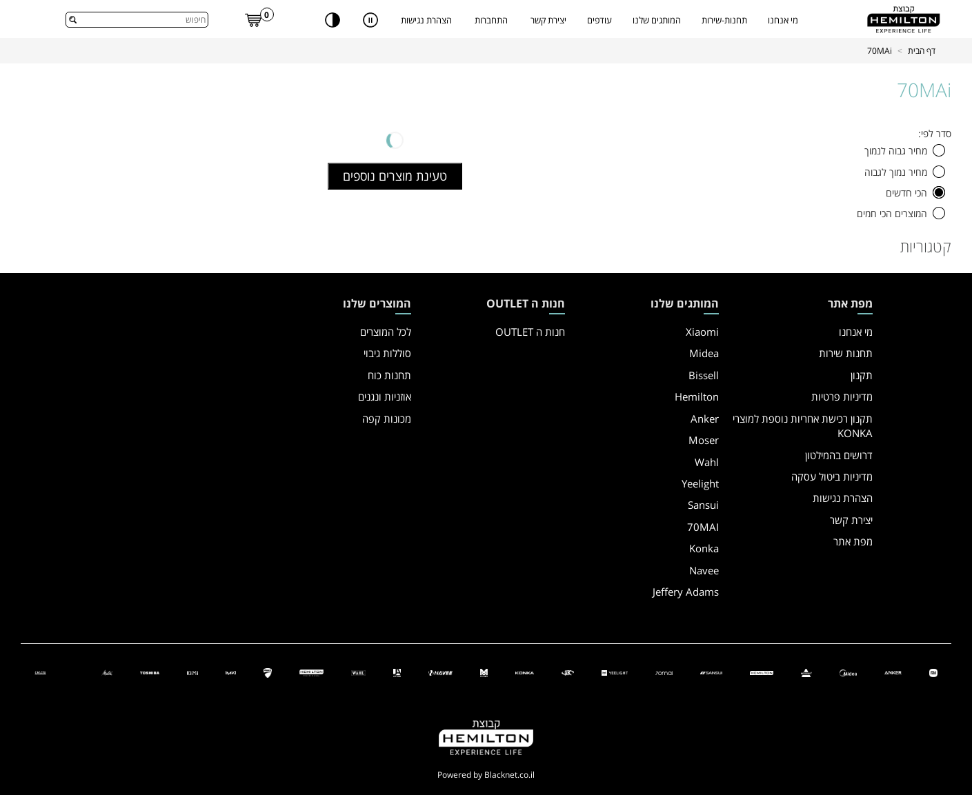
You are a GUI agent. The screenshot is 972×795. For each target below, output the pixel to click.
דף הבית (921, 51)
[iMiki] (231, 672)
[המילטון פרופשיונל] (311, 672)
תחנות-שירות (724, 20)
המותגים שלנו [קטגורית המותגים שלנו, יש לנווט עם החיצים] (657, 20)
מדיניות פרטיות (842, 396)
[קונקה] (525, 672)
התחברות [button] (491, 20)
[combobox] (137, 20)
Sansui (703, 505)
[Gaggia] (40, 672)
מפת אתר (853, 541)
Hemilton (697, 396)
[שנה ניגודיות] (332, 20)
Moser (703, 440)
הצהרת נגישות (426, 20)
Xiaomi (702, 332)
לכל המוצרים (385, 332)
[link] (254, 20)
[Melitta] (107, 672)
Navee (704, 570)
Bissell (703, 375)
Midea (704, 353)
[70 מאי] (664, 672)
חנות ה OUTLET (530, 332)
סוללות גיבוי (387, 353)
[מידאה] (848, 672)
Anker (705, 418)
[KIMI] (192, 672)
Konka (704, 548)
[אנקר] (893, 672)
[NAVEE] (440, 672)
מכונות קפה (386, 418)
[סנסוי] (710, 672)
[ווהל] (358, 672)
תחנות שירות (846, 353)
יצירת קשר (548, 20)
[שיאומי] (933, 672)
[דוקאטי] (268, 672)
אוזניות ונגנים (384, 396)
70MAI (703, 527)
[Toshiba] (149, 672)
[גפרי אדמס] (396, 672)
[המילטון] (761, 672)
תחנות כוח (389, 375)
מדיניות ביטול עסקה (832, 476)
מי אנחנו (783, 20)
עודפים (599, 20)
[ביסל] (806, 672)
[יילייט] (615, 672)
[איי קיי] (568, 672)
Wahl (707, 462)
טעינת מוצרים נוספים (395, 176)
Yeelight (700, 483)
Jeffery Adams (686, 591)
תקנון (862, 375)
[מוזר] (484, 672)
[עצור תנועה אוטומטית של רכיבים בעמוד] (370, 20)
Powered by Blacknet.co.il (486, 775)
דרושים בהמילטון (839, 455)
